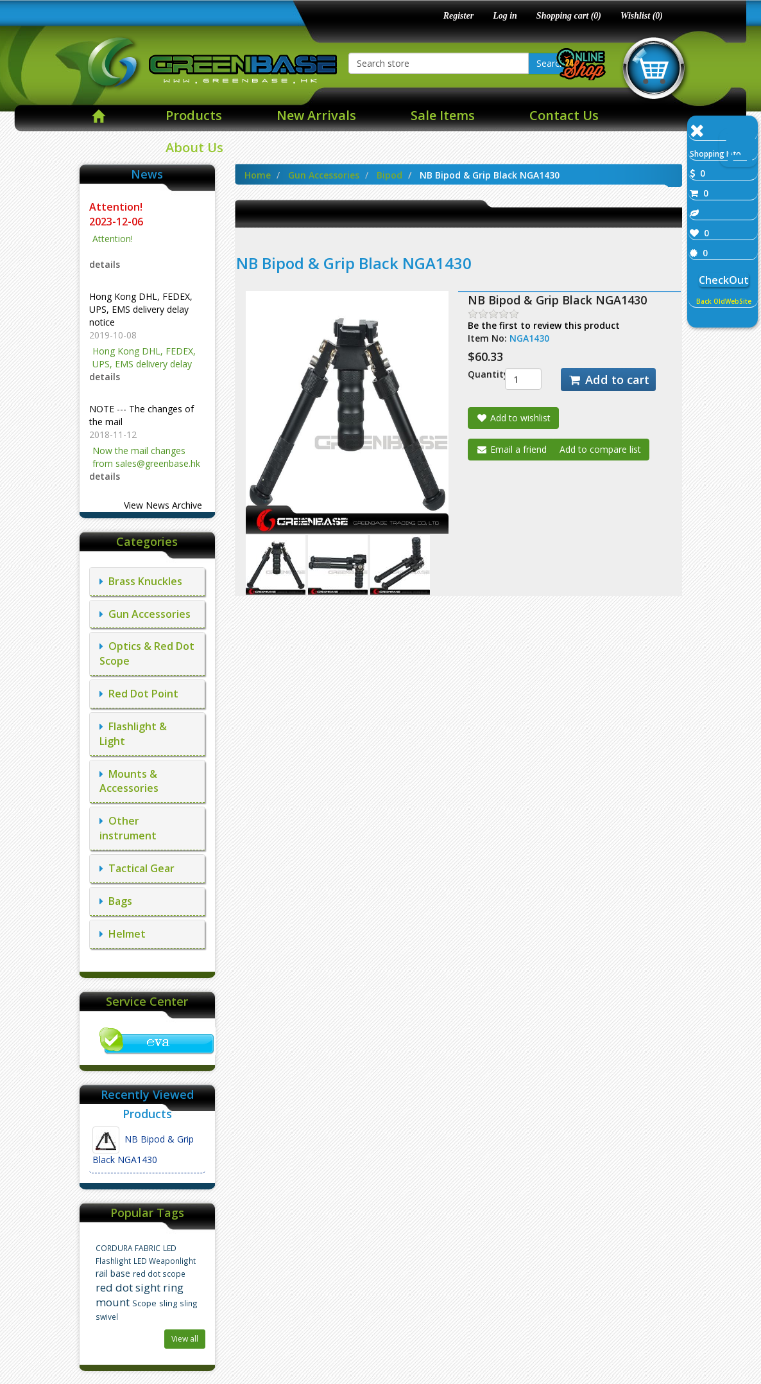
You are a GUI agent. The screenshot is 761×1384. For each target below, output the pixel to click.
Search (550, 63)
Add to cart (608, 379)
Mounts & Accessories (128, 781)
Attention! (117, 207)
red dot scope (159, 1273)
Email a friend (511, 449)
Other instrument (128, 828)
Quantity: (477, 374)
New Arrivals (316, 115)
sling (168, 1303)
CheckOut (724, 280)
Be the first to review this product (544, 325)
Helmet (122, 934)
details (104, 264)
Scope (144, 1303)
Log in (505, 16)
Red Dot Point (138, 694)
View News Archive (163, 505)
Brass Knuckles (140, 581)
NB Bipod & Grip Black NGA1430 (143, 1146)
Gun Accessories (145, 614)
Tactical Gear (137, 868)
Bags (115, 901)
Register (458, 16)
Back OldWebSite (723, 301)
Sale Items (443, 115)
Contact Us (564, 115)
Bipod (389, 175)
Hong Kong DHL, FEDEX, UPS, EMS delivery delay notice (140, 309)
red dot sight (128, 1287)
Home (257, 175)
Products (194, 115)
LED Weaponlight (164, 1261)
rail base (113, 1273)
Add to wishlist (513, 418)
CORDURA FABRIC (128, 1248)
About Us (194, 147)
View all (184, 1338)
